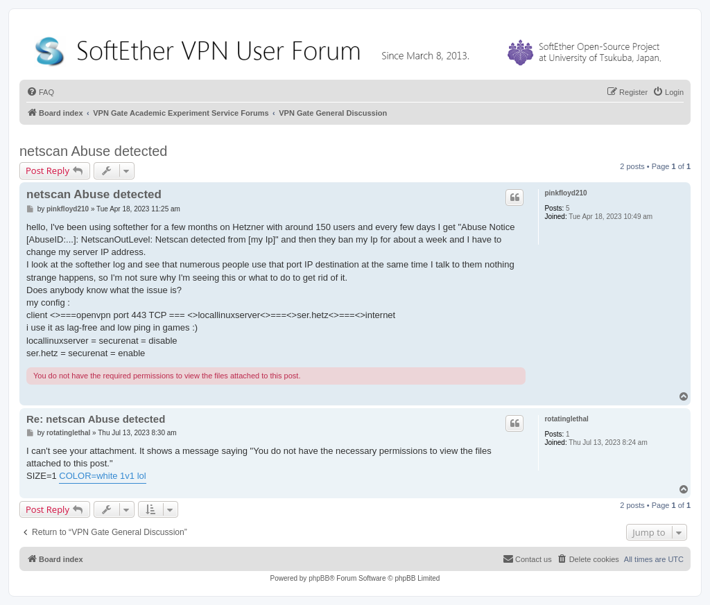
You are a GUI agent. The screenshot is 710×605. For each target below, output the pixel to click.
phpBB (319, 578)
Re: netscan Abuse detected (95, 419)
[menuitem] (40, 92)
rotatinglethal (566, 419)
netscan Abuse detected (93, 151)
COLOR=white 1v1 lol (102, 476)
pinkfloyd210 (565, 193)
